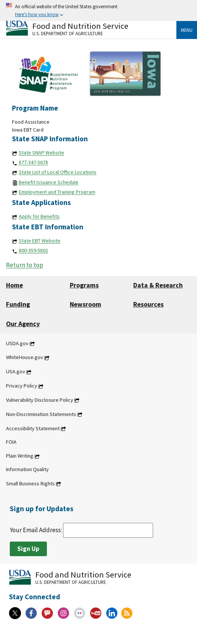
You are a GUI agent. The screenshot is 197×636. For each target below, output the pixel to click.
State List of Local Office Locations (57, 172)
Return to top (24, 265)
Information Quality (27, 469)
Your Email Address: (81, 530)
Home (14, 285)
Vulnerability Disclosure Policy (39, 400)
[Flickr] (80, 613)
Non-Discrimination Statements (41, 414)
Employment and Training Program (57, 192)
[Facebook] (31, 613)
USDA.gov (17, 343)
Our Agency (23, 324)
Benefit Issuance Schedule (48, 182)
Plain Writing (19, 456)
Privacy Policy (21, 386)
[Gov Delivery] (47, 613)
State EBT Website (39, 241)
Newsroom (85, 304)
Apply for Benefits (39, 216)
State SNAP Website (41, 153)
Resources (148, 304)
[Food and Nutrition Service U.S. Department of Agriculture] (91, 28)
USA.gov (15, 371)
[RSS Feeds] (127, 613)
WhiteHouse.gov (24, 357)
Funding (18, 304)
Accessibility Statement (33, 428)
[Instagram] (63, 613)
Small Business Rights (30, 483)
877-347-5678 (33, 162)
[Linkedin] (112, 613)
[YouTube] (96, 613)
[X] (15, 613)
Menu (186, 30)
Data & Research (158, 285)
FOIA (11, 441)
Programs (84, 285)
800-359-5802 (33, 250)
